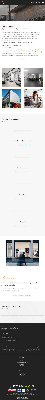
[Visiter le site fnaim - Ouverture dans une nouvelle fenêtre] (33, 386)
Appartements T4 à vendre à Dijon (33, 349)
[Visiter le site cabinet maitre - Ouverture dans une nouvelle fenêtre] (10, 386)
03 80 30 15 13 (22, 360)
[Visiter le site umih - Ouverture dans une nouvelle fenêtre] (19, 390)
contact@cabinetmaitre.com (22, 362)
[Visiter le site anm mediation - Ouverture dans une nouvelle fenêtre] (12, 390)
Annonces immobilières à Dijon (8, 349)
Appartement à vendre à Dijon (8, 336)
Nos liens (27, 394)
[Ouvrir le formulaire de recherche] (35, 2)
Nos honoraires (9, 394)
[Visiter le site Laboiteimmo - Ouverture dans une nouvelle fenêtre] (22, 397)
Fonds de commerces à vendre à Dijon (10, 339)
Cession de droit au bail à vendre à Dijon (10, 340)
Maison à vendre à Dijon (7, 337)
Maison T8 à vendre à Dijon (31, 350)
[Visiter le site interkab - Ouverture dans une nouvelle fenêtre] (24, 386)
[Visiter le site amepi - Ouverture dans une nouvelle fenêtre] (33, 390)
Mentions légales (20, 394)
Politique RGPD (32, 394)
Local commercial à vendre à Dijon (9, 342)
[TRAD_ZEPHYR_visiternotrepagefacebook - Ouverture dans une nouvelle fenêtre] (20, 374)
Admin (24, 394)
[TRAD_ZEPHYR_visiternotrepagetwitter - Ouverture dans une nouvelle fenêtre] (24, 374)
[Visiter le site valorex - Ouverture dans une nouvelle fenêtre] (23, 390)
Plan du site (15, 394)
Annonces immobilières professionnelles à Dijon (12, 350)
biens (22, 49)
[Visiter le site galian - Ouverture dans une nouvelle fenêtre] (15, 386)
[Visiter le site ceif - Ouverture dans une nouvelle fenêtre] (27, 390)
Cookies (37, 394)
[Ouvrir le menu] (42, 2)
